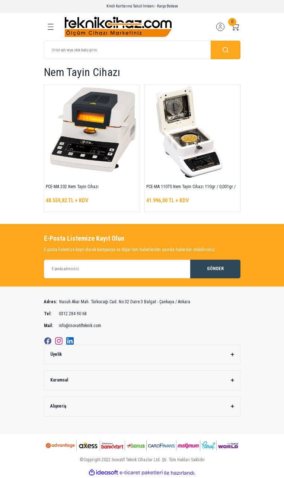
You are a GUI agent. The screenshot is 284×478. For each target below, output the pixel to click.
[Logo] (118, 27)
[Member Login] (220, 27)
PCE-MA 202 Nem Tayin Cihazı (72, 186)
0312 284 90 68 (65, 314)
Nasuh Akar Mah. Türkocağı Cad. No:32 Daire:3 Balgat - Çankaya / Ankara (117, 302)
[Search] (142, 50)
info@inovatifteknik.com (72, 326)
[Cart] (235, 27)
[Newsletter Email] (142, 269)
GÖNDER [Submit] (215, 268)
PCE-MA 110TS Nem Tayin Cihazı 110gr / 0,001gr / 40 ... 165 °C (191, 187)
